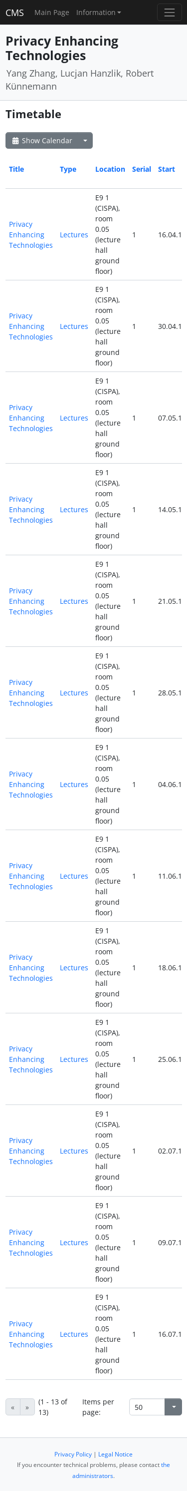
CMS (14, 13)
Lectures (74, 234)
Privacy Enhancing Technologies (31, 234)
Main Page (51, 12)
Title (16, 169)
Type (68, 169)
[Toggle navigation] (169, 12)
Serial (141, 169)
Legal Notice (115, 1454)
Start (166, 169)
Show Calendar (41, 140)
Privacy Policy (73, 1454)
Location (110, 169)
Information (96, 12)
